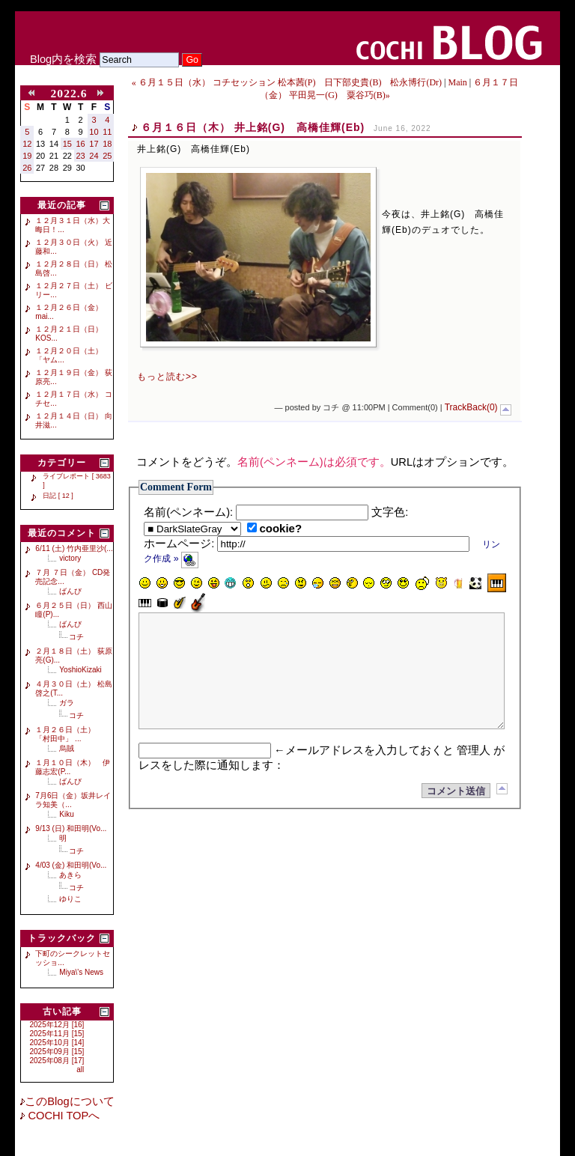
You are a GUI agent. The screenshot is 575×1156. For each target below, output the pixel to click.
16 (80, 143)
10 (93, 131)
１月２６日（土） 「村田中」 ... (69, 734)
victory (70, 558)
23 (80, 155)
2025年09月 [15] (57, 1051)
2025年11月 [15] (57, 1033)
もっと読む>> (167, 376)
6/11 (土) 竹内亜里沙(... (73, 548)
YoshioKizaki (80, 670)
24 (93, 155)
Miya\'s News (81, 972)
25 (107, 155)
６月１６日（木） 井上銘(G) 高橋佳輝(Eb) (253, 127)
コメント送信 (456, 813)
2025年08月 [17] (57, 1060)
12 (26, 143)
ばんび (70, 591)
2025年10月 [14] (57, 1042)
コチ (76, 637)
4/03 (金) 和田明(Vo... (70, 865)
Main (457, 82)
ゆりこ (70, 899)
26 (26, 167)
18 (107, 143)
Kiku (66, 814)
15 (67, 143)
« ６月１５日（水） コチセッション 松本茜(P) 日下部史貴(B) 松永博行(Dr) (287, 82)
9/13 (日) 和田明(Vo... (70, 828)
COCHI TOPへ (62, 1116)
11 (107, 131)
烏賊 (66, 748)
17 (93, 143)
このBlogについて (69, 1101)
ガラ (66, 703)
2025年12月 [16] (57, 1024)
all (80, 1069)
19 (26, 155)
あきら (70, 875)
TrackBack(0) (471, 407)
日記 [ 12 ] (58, 495)
